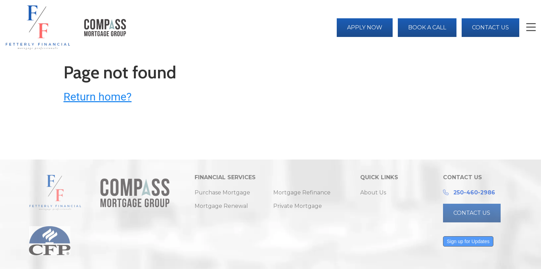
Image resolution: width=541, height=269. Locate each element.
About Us (373, 192)
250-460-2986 (474, 192)
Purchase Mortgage (222, 192)
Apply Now (364, 27)
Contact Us (490, 27)
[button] (531, 28)
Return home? (97, 96)
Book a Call (427, 27)
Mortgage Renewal (221, 206)
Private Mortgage (297, 206)
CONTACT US (471, 213)
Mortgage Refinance (302, 192)
